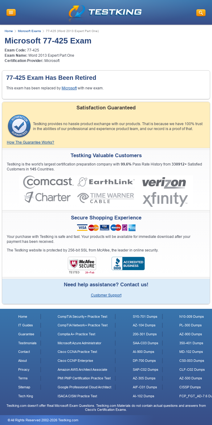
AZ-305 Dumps (144, 378)
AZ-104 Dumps (144, 325)
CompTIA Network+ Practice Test (83, 325)
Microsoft (51, 61)
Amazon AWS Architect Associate (82, 369)
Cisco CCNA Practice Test (77, 351)
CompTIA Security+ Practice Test (82, 316)
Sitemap (24, 387)
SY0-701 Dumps (145, 316)
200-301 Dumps (145, 334)
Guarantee (26, 334)
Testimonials (27, 343)
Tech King (25, 396)
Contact (24, 351)
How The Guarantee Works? (30, 142)
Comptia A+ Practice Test (76, 334)
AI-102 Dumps (143, 396)
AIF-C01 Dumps (145, 387)
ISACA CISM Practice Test (77, 396)
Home (9, 31)
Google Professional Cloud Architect (84, 387)
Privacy (24, 369)
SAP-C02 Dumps (145, 369)
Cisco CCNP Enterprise (75, 360)
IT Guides (25, 325)
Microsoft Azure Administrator (79, 343)
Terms (23, 378)
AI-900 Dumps (143, 351)
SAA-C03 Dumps (145, 343)
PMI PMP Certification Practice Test (84, 378)
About (22, 360)
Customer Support (106, 295)
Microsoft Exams (29, 31)
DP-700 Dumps (144, 360)
